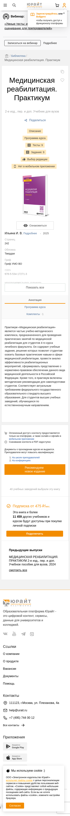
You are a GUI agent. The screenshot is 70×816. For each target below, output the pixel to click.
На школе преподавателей (26, 457)
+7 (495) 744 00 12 (22, 717)
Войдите (41, 16)
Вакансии (9, 668)
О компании (11, 653)
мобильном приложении (21, 439)
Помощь (9, 683)
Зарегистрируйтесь (47, 13)
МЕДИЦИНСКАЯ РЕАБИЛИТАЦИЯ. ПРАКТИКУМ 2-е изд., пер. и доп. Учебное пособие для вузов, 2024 (33, 560)
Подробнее (50, 43)
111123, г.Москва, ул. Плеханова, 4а (34, 702)
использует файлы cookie (19, 780)
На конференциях (21, 460)
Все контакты (14, 725)
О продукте (11, 661)
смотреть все (18, 570)
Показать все (35, 287)
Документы (10, 676)
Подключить (34, 533)
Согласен (15, 805)
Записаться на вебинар (22, 43)
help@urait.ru (18, 710)
